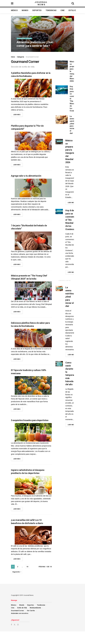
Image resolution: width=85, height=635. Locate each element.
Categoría (20, 57)
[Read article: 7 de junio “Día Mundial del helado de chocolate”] (33, 241)
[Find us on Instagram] (18, 628)
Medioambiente (35, 611)
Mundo (25, 10)
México (14, 10)
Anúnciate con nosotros (19, 617)
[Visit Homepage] (41, 3)
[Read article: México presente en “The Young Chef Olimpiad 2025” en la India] (33, 292)
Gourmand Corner (24, 39)
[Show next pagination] (16, 575)
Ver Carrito (31, 614)
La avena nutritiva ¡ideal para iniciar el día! (69, 296)
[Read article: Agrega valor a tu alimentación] (33, 188)
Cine (62, 10)
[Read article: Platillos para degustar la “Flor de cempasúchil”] (33, 141)
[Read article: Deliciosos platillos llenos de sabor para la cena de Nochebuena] (33, 340)
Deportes (37, 10)
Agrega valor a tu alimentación (26, 176)
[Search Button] (73, 3)
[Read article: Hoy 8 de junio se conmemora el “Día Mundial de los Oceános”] (61, 89)
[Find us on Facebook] (11, 628)
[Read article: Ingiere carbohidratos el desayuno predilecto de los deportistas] (33, 488)
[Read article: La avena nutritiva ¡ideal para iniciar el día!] (61, 119)
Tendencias (51, 10)
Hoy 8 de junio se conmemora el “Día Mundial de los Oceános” (71, 219)
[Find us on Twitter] (14, 628)
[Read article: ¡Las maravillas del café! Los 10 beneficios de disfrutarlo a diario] (33, 538)
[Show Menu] (12, 3)
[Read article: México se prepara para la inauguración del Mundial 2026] (61, 65)
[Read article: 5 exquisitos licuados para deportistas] (33, 435)
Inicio (13, 57)
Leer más (18, 114)
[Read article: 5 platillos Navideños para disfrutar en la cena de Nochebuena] (33, 88)
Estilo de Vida (75, 10)
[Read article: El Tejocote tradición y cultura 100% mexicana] (33, 387)
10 (27, 570)
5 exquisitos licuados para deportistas (29, 422)
